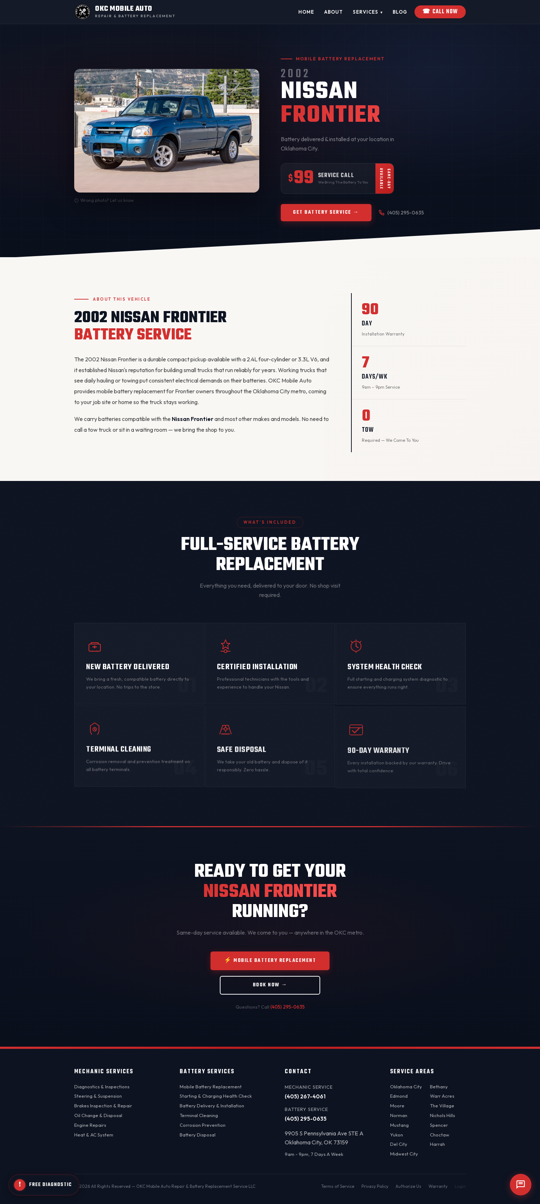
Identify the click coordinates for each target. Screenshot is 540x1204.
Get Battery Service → (326, 214)
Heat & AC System (93, 1135)
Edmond (399, 1096)
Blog (400, 12)
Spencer (439, 1125)
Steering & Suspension (98, 1096)
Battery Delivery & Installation (212, 1105)
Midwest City (404, 1154)
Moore (397, 1105)
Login (460, 1186)
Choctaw (439, 1135)
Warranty (437, 1186)
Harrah (437, 1144)
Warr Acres (442, 1096)
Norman (398, 1115)
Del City (398, 1144)
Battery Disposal (197, 1135)
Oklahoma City (406, 1086)
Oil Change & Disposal (98, 1115)
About (333, 12)
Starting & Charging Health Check (216, 1096)
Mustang (399, 1125)
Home (306, 12)
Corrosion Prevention (203, 1125)
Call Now (440, 12)
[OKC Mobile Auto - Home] (124, 12)
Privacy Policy (374, 1186)
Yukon (396, 1135)
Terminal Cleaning (199, 1115)
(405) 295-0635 (401, 215)
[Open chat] (520, 1184)
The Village (442, 1105)
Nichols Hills (442, 1115)
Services (368, 12)
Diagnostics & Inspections (101, 1086)
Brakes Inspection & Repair (103, 1105)
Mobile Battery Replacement (211, 1086)
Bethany (439, 1086)
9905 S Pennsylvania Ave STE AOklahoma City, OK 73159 (324, 1138)
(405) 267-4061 (305, 1096)
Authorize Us (408, 1186)
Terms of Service (337, 1186)
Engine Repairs (90, 1125)
